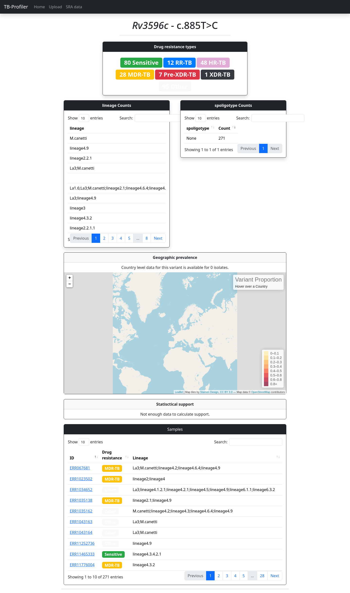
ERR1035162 (81, 511)
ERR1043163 (81, 521)
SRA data (74, 6)
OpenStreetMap (260, 392)
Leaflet (179, 392)
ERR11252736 (82, 543)
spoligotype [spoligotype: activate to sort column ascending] (197, 128)
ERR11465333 (82, 554)
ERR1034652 (81, 489)
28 (262, 575)
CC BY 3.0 (226, 392)
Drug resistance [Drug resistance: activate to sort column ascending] (112, 455)
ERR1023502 (81, 479)
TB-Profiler (16, 6)
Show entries (85, 118)
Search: (154, 118)
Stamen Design (209, 392)
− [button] (69, 284)
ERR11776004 (82, 564)
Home (39, 6)
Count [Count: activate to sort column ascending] (224, 128)
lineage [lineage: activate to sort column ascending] (77, 128)
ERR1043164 (81, 532)
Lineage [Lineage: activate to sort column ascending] (140, 458)
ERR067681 (80, 468)
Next (158, 238)
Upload (55, 6)
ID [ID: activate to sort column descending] (72, 458)
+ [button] (69, 278)
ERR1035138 (81, 500)
